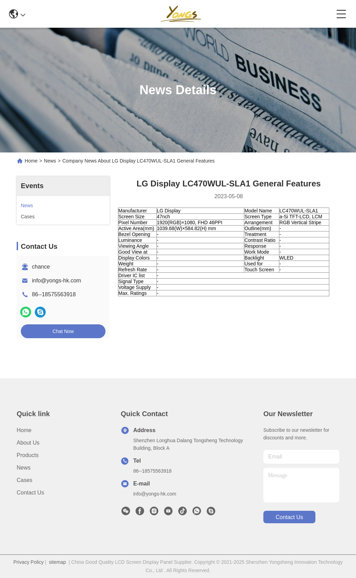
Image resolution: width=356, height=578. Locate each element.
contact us (289, 517)
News (50, 161)
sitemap (57, 562)
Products (28, 455)
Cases (24, 480)
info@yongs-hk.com (56, 280)
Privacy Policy (29, 562)
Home (31, 161)
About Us (28, 443)
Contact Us (30, 493)
